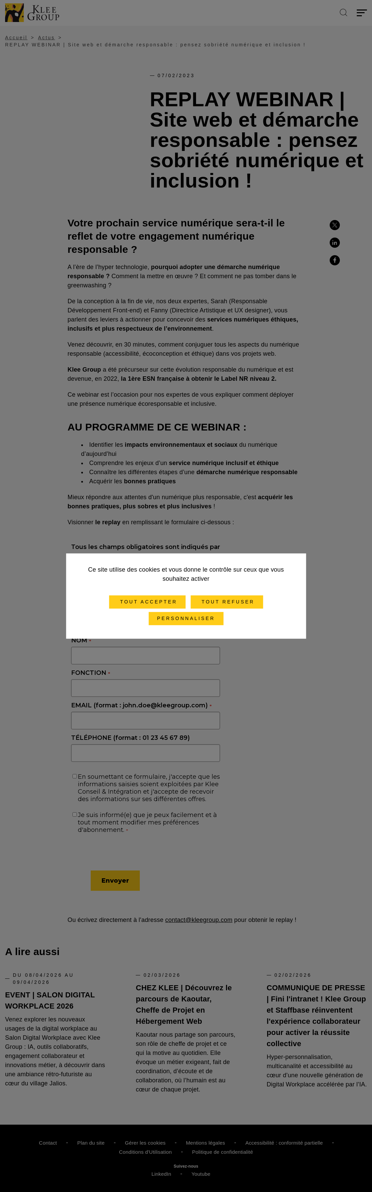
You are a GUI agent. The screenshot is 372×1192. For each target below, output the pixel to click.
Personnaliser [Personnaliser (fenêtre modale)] (186, 618)
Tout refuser (227, 601)
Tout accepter (147, 601)
